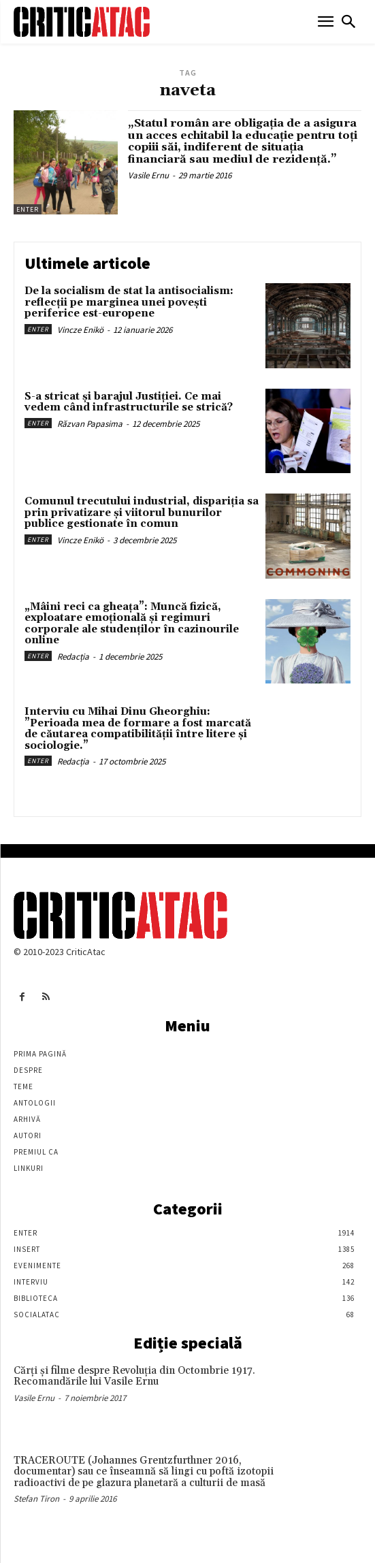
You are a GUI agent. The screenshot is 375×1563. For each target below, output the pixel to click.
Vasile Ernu (148, 175)
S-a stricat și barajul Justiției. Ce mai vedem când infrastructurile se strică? (129, 402)
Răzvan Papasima (90, 424)
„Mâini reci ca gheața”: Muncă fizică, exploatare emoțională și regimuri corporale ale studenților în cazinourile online (132, 623)
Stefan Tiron (36, 1498)
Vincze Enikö (80, 330)
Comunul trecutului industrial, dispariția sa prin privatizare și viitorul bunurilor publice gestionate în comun (142, 512)
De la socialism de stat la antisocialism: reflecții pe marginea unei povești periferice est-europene (129, 302)
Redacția (73, 656)
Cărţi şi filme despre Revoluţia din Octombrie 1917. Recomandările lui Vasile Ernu (134, 1376)
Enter (27, 209)
